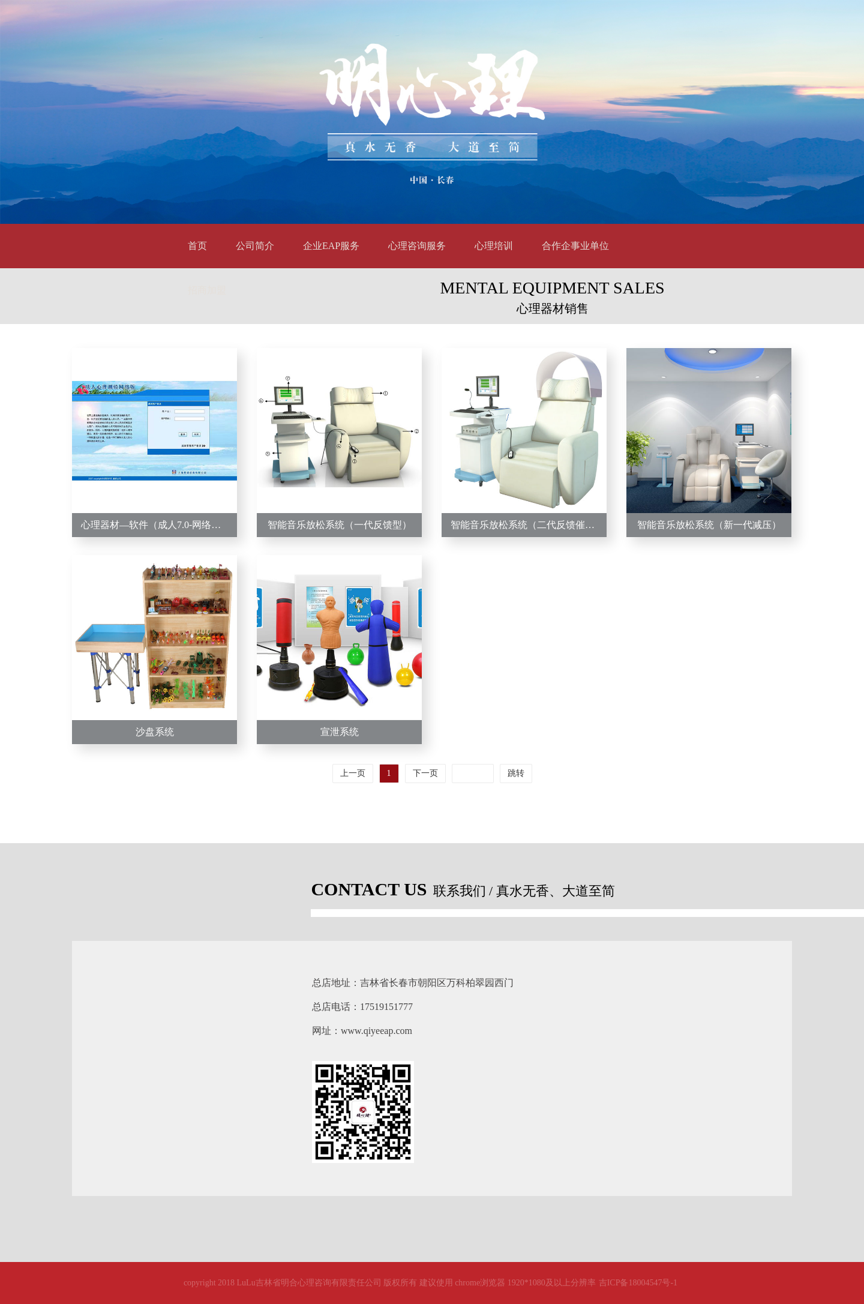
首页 (197, 246)
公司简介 (255, 246)
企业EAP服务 (331, 246)
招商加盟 (207, 290)
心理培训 (494, 246)
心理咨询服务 (417, 246)
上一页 (352, 773)
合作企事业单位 (575, 246)
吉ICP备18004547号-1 (638, 1282)
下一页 (425, 773)
